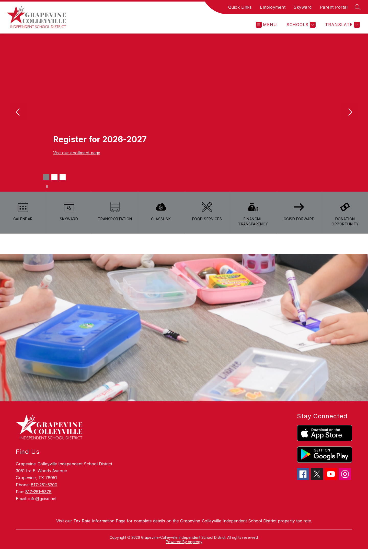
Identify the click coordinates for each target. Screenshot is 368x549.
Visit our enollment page (76, 152)
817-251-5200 (44, 484)
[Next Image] (349, 112)
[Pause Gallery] (47, 186)
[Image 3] (63, 177)
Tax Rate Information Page (99, 520)
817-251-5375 (38, 491)
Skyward (303, 7)
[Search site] (358, 7)
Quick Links (240, 7)
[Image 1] (46, 177)
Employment (272, 7)
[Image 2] (54, 177)
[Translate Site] (342, 24)
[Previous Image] (18, 112)
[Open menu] (266, 24)
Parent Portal (334, 7)
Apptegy (195, 542)
